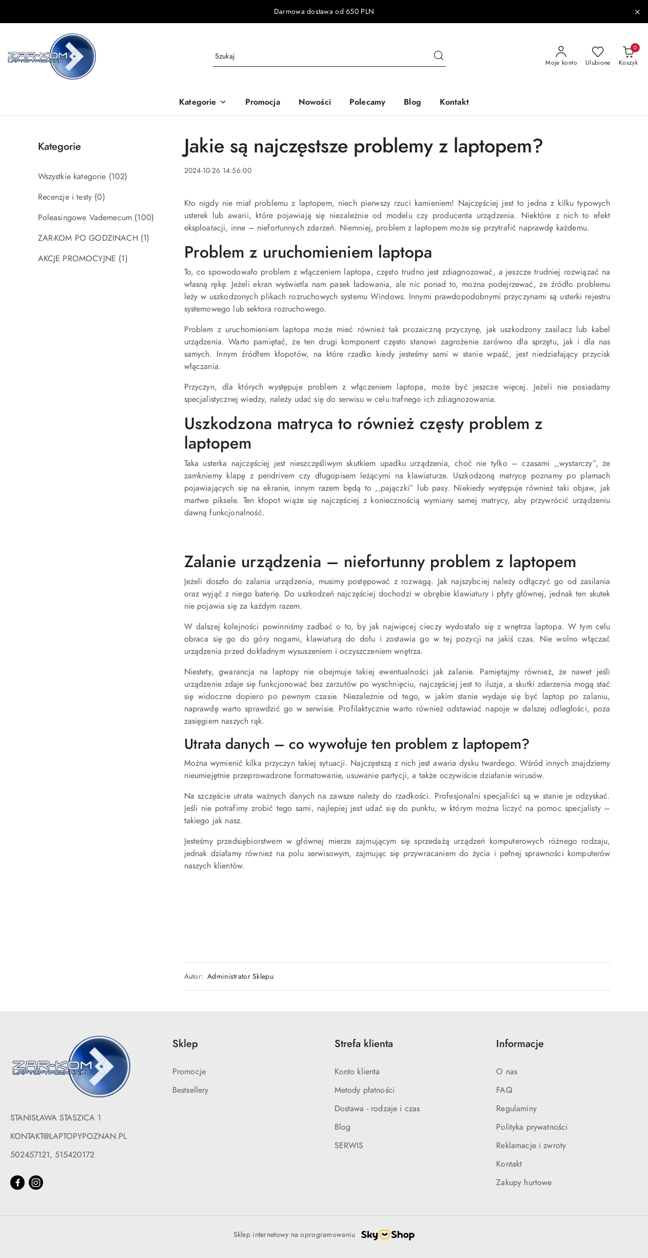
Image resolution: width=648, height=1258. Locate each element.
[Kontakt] (454, 103)
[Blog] (412, 103)
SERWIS (349, 1145)
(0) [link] (99, 197)
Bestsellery (190, 1090)
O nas (506, 1071)
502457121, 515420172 (52, 1154)
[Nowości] (314, 103)
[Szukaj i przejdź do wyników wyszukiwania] (438, 56)
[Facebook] (17, 1182)
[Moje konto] (561, 56)
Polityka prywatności (531, 1127)
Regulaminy (516, 1108)
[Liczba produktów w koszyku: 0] (628, 56)
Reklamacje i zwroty (531, 1145)
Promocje (189, 1071)
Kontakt (509, 1164)
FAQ (504, 1090)
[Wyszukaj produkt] (329, 56)
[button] (202, 103)
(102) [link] (118, 176)
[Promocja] (262, 103)
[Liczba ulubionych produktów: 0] (598, 56)
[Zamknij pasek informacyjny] (637, 11)
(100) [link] (144, 217)
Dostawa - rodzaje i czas (377, 1108)
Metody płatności (365, 1090)
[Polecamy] (367, 103)
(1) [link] (145, 238)
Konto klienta (357, 1071)
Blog (343, 1127)
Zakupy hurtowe (524, 1182)
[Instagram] (36, 1182)
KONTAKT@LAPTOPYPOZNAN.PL (68, 1136)
